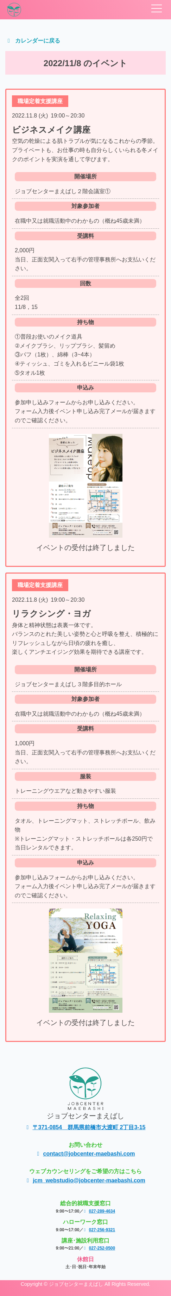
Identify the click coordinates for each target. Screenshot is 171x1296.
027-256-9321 (99, 1229)
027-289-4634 (99, 1211)
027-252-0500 (99, 1248)
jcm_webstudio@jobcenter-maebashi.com (85, 1180)
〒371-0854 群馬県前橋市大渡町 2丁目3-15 (86, 1127)
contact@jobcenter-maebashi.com (85, 1154)
